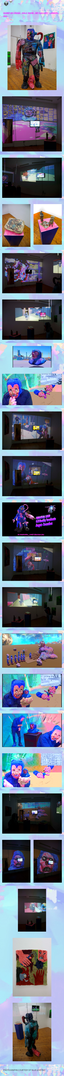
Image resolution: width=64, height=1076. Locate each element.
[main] (32, 14)
